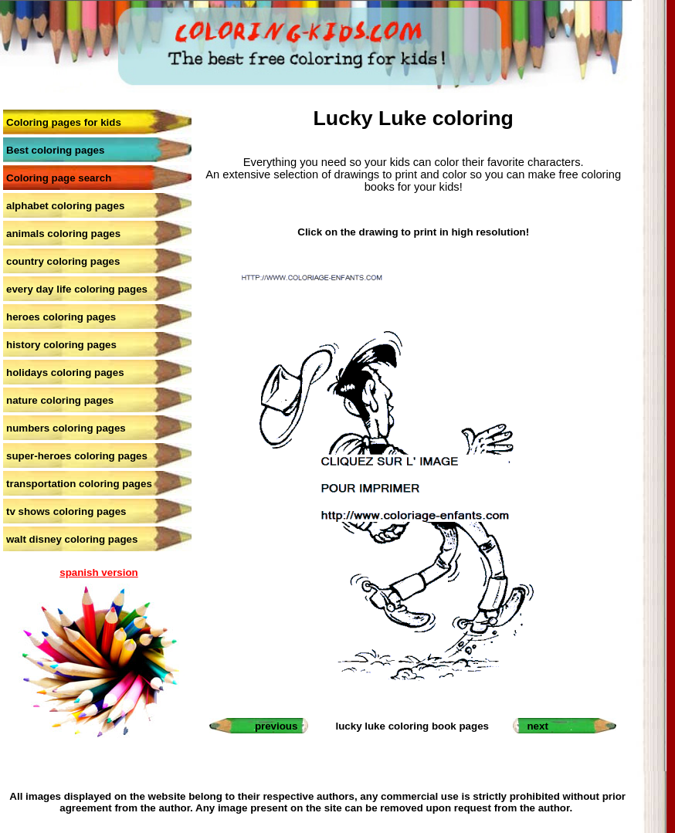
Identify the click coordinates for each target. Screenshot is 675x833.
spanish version (98, 572)
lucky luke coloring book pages (412, 726)
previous (276, 726)
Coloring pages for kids (63, 122)
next (537, 726)
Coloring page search (58, 178)
